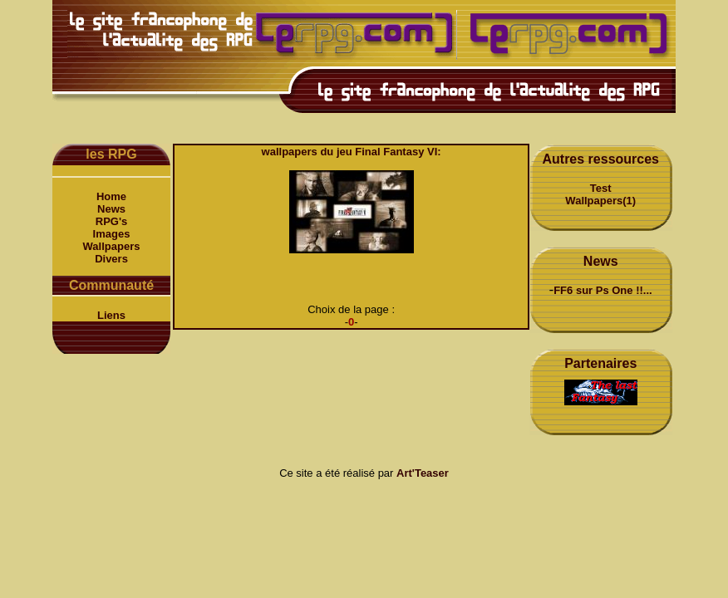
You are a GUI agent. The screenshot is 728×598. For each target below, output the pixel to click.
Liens (111, 315)
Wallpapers (111, 246)
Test (601, 188)
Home (111, 196)
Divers (111, 258)
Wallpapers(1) (600, 200)
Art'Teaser (422, 473)
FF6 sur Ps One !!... (602, 290)
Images (111, 234)
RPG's (112, 221)
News (111, 209)
